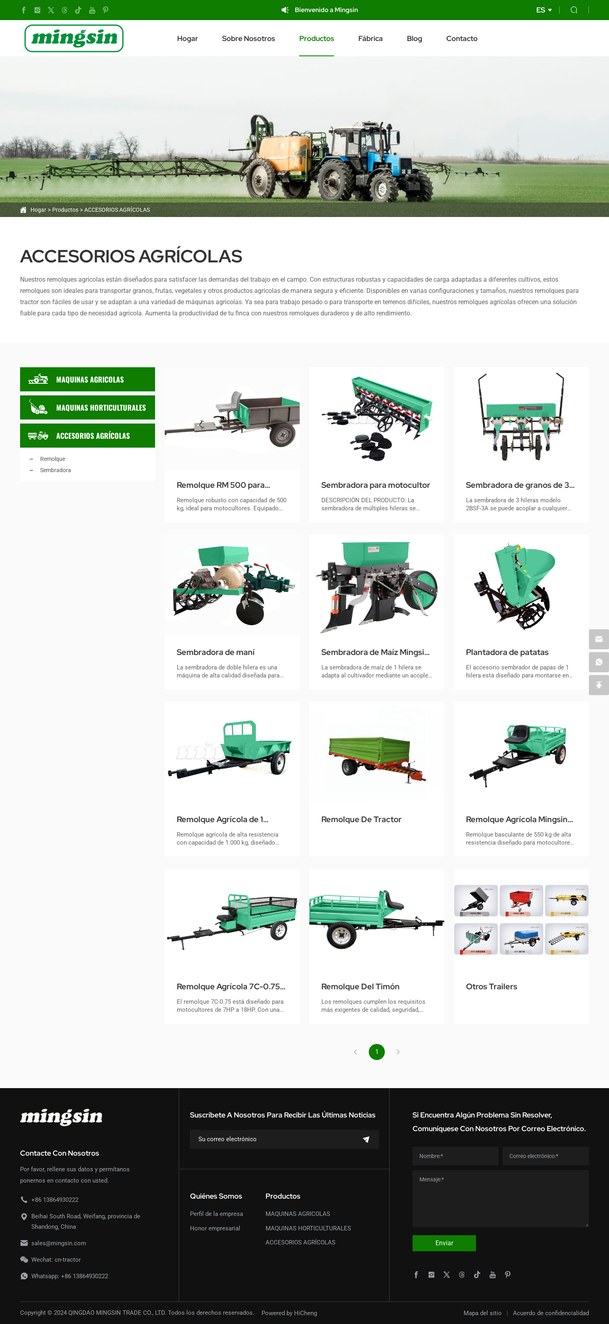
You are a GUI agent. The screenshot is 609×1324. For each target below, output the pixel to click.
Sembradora (55, 470)
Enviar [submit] (444, 1243)
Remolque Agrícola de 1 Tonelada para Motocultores (229, 819)
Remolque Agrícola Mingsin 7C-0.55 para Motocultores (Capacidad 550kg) (517, 819)
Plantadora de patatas (507, 652)
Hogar (187, 38)
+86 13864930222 (54, 1199)
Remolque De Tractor (361, 819)
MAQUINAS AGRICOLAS (76, 379)
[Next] (398, 1052)
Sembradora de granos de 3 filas (517, 485)
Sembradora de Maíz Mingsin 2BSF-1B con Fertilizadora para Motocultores (375, 652)
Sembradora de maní (216, 652)
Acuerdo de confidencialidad (551, 1313)
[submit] (366, 1139)
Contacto (462, 38)
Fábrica (370, 38)
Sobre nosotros (248, 38)
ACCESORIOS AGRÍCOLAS (117, 210)
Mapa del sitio (483, 1313)
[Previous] (355, 1052)
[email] (599, 639)
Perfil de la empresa (216, 1214)
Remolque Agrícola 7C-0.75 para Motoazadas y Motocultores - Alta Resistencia (228, 986)
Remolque (52, 459)
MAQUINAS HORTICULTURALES (87, 407)
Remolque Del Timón (360, 986)
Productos (316, 38)
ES (540, 9)
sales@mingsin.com (58, 1243)
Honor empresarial (215, 1228)
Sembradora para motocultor (375, 485)
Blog (414, 38)
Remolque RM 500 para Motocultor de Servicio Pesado (221, 485)
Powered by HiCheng (289, 1313)
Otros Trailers (491, 986)
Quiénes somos (216, 1196)
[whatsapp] (599, 662)
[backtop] (599, 685)
